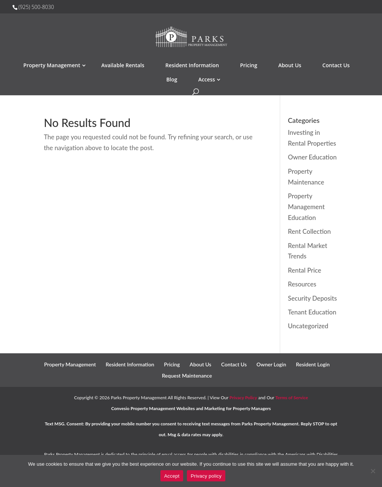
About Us (289, 65)
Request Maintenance (187, 375)
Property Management (52, 65)
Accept (171, 476)
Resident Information (192, 65)
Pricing (248, 65)
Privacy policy (206, 476)
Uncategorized (308, 326)
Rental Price (304, 270)
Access (206, 79)
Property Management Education (306, 206)
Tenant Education (312, 312)
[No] (372, 471)
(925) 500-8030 (36, 6)
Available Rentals (122, 65)
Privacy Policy (243, 397)
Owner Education (312, 157)
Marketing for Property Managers (237, 408)
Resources (302, 284)
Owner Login (271, 364)
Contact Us (336, 65)
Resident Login (313, 364)
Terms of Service (291, 397)
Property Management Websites (163, 408)
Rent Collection (309, 231)
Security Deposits (312, 298)
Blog (171, 79)
